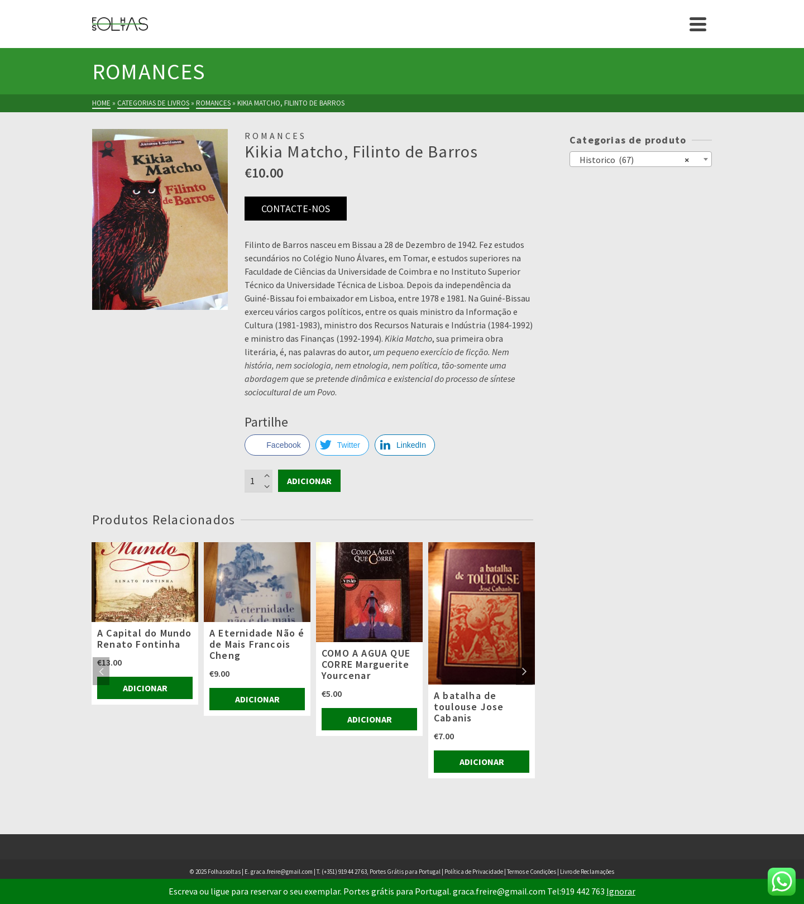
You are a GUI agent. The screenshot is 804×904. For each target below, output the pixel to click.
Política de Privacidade (473, 872)
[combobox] (641, 159)
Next (524, 671)
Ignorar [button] (620, 891)
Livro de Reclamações (587, 872)
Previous (101, 671)
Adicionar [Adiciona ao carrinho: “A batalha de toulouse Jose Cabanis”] (482, 761)
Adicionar (309, 480)
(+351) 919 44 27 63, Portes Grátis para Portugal (382, 872)
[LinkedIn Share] (405, 445)
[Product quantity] (258, 481)
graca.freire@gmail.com (282, 872)
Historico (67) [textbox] (632, 159)
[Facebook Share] (277, 445)
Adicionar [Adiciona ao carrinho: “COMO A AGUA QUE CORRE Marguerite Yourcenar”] (369, 719)
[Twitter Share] (342, 445)
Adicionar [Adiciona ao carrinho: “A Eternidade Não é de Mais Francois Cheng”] (257, 699)
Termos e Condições (531, 872)
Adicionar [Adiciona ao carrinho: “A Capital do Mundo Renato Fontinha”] (145, 687)
